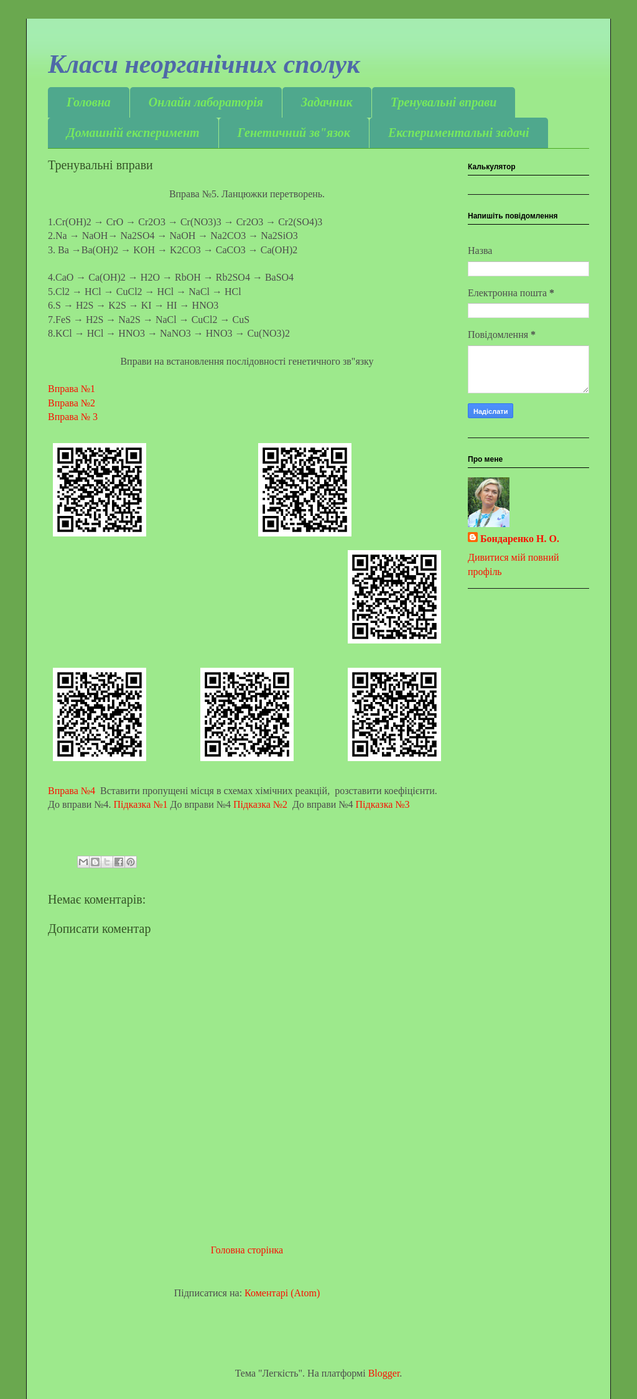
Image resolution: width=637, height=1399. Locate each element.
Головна (89, 102)
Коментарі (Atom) (282, 1293)
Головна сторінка (247, 1250)
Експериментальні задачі (458, 132)
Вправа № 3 (74, 416)
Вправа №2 (71, 403)
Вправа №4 (73, 790)
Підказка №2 (260, 804)
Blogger (384, 1373)
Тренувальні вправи (444, 102)
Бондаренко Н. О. (519, 538)
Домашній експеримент (133, 132)
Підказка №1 (141, 804)
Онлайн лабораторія (206, 102)
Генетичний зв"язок (294, 132)
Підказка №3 (383, 804)
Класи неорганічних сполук (204, 64)
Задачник (327, 102)
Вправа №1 (75, 388)
